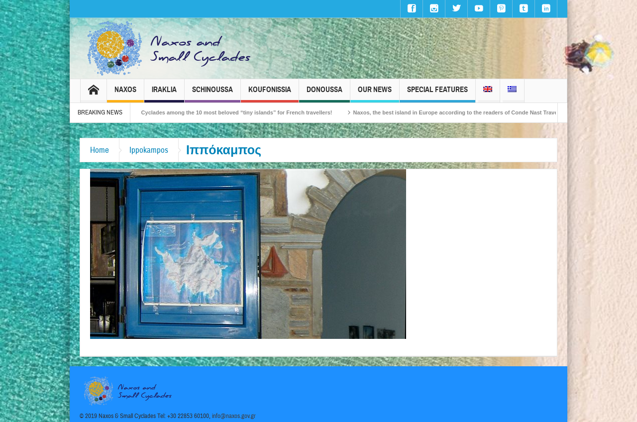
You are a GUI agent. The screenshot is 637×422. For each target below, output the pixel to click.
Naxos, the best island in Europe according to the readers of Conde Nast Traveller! (468, 112)
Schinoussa (212, 94)
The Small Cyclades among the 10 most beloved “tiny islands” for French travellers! (231, 112)
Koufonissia (270, 94)
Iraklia (164, 94)
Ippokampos (148, 150)
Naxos (125, 94)
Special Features (437, 94)
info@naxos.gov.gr (234, 416)
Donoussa (324, 94)
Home (99, 150)
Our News (374, 94)
